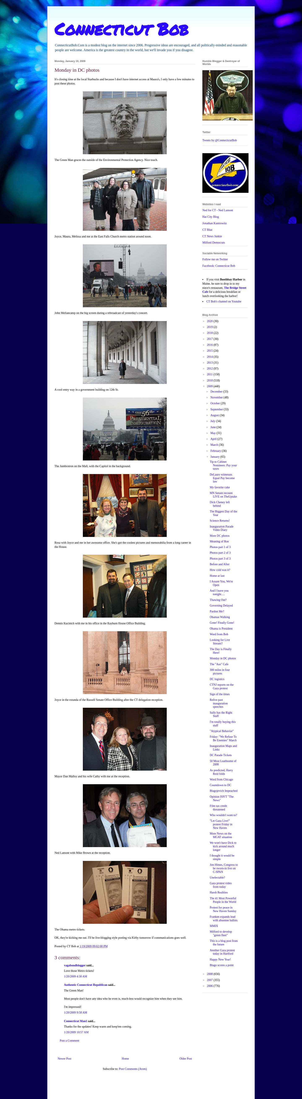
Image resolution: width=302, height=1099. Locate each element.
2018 (210, 332)
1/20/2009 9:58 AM (75, 1012)
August (215, 415)
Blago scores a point (222, 965)
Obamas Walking (220, 617)
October (215, 403)
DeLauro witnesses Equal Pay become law (222, 478)
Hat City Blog (210, 216)
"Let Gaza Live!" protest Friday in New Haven (221, 824)
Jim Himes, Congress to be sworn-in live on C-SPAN (224, 868)
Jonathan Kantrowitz (214, 223)
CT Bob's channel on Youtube (223, 301)
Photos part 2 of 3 (220, 552)
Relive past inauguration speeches (219, 703)
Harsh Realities (219, 892)
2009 (210, 386)
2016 (210, 344)
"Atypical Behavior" (222, 731)
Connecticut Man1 (75, 1021)
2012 (210, 368)
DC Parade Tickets (221, 755)
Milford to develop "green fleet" (221, 933)
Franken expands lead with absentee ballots (223, 918)
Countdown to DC (220, 785)
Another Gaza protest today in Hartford (222, 952)
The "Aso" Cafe (219, 664)
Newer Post (64, 1058)
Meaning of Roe (219, 541)
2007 (210, 980)
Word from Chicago (221, 779)
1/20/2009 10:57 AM (76, 1032)
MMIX (214, 926)
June (213, 427)
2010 (210, 380)
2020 (210, 321)
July (213, 421)
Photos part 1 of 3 (220, 547)
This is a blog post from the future (224, 942)
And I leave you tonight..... (219, 592)
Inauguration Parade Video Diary (221, 528)
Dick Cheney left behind (220, 504)
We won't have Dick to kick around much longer (223, 846)
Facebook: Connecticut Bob (218, 265)
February (216, 450)
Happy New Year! (220, 959)
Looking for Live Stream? (220, 641)
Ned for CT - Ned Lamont (217, 210)
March (214, 444)
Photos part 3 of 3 (220, 558)
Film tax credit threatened (218, 807)
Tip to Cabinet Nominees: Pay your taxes (223, 465)
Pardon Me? (217, 611)
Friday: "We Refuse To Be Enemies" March (223, 738)
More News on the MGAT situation (221, 835)
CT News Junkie (212, 236)
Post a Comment (69, 1040)
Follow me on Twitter (215, 259)
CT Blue (207, 229)
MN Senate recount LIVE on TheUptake (223, 494)
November (217, 397)
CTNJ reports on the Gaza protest (222, 686)
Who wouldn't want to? (223, 815)
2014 (210, 356)
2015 (210, 350)
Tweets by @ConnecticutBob (219, 140)
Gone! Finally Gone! (222, 622)
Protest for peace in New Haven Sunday (223, 909)
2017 (210, 339)
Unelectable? (217, 877)
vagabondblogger (75, 965)
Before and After (219, 564)
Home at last (217, 575)
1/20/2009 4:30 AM (75, 976)
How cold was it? (220, 570)
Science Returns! (220, 520)
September (217, 409)
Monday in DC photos (223, 658)
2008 (210, 974)
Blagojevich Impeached (224, 790)
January (215, 456)
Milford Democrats (213, 242)
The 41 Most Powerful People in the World (223, 900)
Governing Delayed (221, 605)
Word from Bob (219, 634)
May (213, 433)
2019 (210, 327)
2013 (210, 362)
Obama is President (221, 628)
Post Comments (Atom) (133, 1068)
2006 (210, 986)
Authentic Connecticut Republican (85, 984)
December (216, 391)
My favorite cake (220, 487)
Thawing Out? (218, 599)
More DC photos (219, 535)
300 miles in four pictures (220, 671)
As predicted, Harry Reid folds (221, 772)
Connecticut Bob (122, 29)
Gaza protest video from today (221, 885)
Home (125, 1058)
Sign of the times (220, 694)
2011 (210, 374)
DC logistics (217, 679)
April (213, 439)
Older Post (186, 1058)
